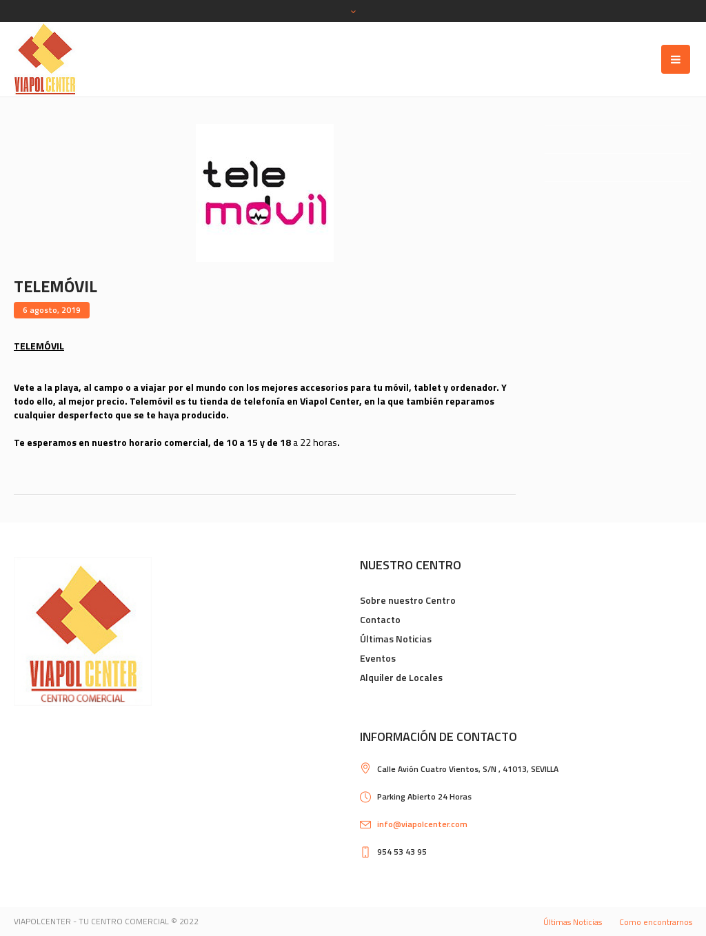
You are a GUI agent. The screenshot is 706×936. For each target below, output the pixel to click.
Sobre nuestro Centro (408, 600)
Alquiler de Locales (401, 677)
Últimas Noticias (396, 638)
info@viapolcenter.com (422, 824)
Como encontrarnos (655, 921)
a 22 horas (315, 442)
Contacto (380, 619)
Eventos (378, 658)
